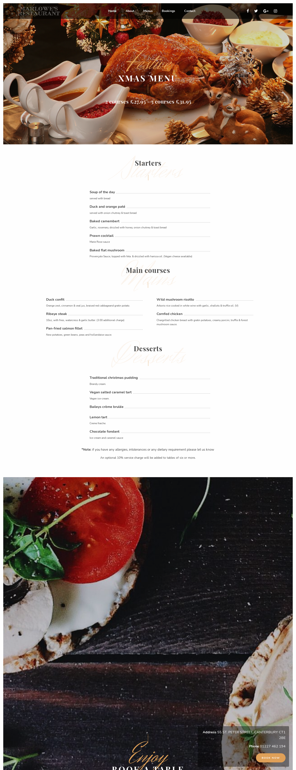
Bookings (168, 11)
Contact (189, 11)
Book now (271, 758)
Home (112, 11)
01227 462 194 (273, 746)
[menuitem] (112, 11)
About (130, 11)
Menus (148, 11)
